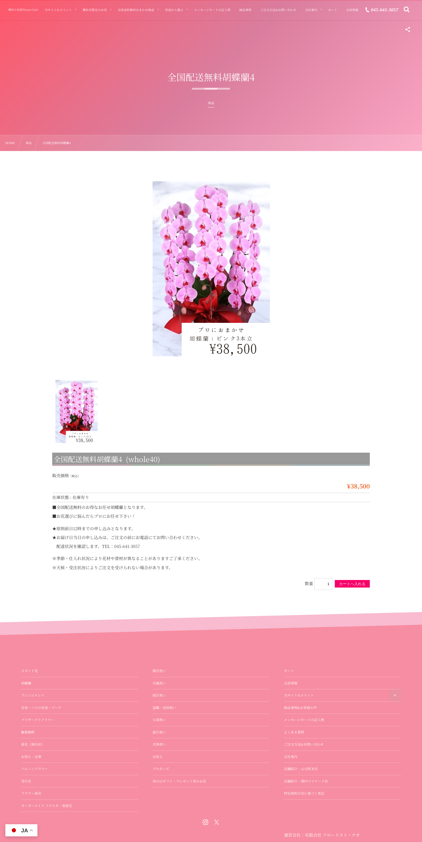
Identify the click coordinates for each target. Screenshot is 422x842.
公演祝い (159, 719)
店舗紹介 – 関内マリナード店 (306, 781)
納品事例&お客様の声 (300, 707)
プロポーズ (161, 768)
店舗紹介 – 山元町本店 (301, 768)
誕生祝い (159, 732)
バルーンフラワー (34, 768)
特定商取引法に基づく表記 (304, 793)
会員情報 (290, 683)
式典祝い (159, 744)
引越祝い (159, 683)
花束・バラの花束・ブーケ (41, 707)
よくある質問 (294, 732)
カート (289, 670)
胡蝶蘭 (26, 683)
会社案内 (290, 756)
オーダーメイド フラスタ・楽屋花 (46, 805)
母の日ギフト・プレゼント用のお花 (179, 781)
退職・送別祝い (164, 707)
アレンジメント (32, 695)
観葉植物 (27, 732)
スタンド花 (29, 670)
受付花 (26, 781)
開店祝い (159, 670)
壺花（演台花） (33, 744)
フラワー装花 (31, 793)
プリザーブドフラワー (37, 719)
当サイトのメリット (299, 695)
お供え (158, 756)
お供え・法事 (31, 756)
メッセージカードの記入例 (304, 719)
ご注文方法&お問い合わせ (303, 744)
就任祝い (159, 695)
